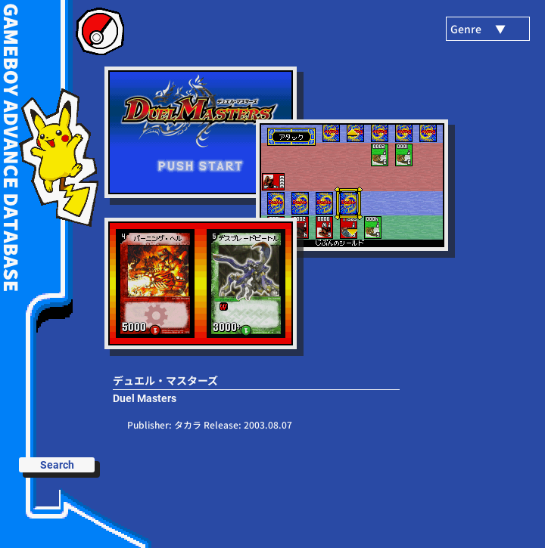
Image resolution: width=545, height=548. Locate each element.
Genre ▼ (478, 28)
